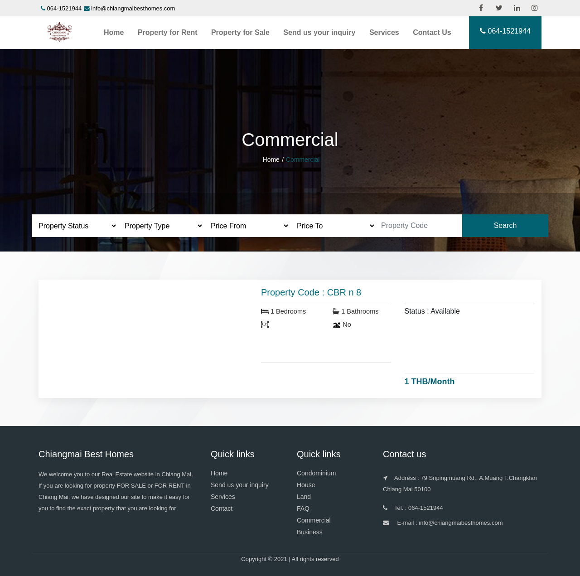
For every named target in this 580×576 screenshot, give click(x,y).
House (306, 485)
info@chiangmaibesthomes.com (133, 8)
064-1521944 (64, 8)
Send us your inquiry (319, 32)
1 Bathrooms (355, 311)
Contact (221, 508)
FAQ (303, 508)
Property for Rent (168, 32)
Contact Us (432, 32)
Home (114, 32)
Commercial (314, 520)
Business (310, 532)
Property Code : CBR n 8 (311, 292)
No (342, 324)
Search (505, 225)
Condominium (316, 473)
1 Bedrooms (283, 311)
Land (304, 496)
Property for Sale (240, 32)
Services (384, 32)
